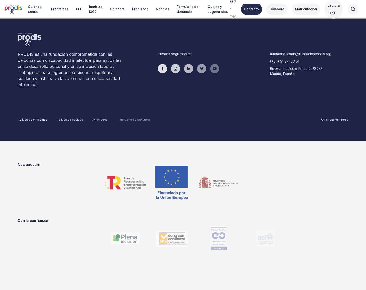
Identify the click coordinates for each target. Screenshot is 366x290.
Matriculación (306, 9)
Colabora (277, 9)
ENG (233, 17)
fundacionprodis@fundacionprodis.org (300, 54)
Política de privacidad (32, 119)
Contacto (251, 9)
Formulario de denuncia (134, 119)
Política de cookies (70, 119)
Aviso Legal (100, 119)
